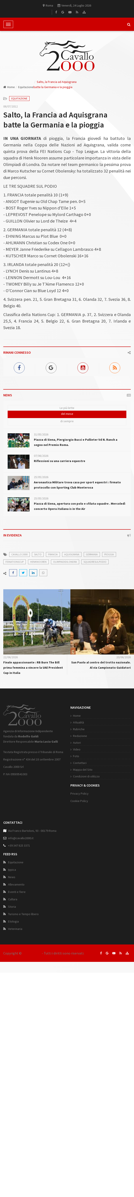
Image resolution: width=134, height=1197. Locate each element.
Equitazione (25, 87)
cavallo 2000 (19, 554)
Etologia (13, 921)
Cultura (12, 899)
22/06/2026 (10, 657)
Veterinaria (15, 929)
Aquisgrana (71, 554)
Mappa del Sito (82, 770)
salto (38, 554)
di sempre (67, 421)
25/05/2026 (41, 477)
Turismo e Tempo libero (23, 914)
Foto (76, 756)
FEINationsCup (14, 561)
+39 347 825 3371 (19, 845)
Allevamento (16, 884)
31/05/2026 (41, 434)
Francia (53, 554)
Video (76, 749)
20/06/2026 (123, 657)
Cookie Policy (79, 801)
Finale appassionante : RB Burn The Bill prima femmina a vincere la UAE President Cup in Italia (33, 667)
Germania (92, 554)
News (11, 877)
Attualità (78, 722)
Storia (12, 907)
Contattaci (80, 763)
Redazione (80, 736)
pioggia (109, 554)
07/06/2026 (41, 456)
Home (9, 87)
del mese (67, 414)
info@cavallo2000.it (20, 838)
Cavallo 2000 (31, 953)
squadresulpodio (95, 561)
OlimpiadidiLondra (65, 561)
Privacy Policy (79, 793)
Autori (77, 743)
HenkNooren (38, 561)
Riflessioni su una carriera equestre (59, 461)
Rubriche (79, 729)
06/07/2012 (10, 106)
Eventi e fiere (17, 892)
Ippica (12, 870)
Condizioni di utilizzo (86, 776)
